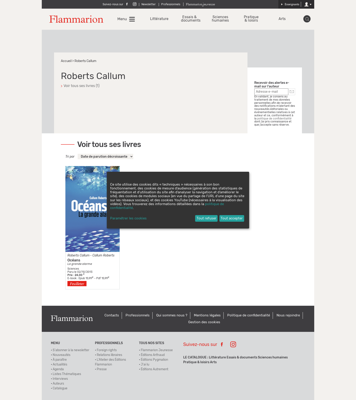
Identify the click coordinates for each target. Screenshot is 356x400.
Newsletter (148, 4)
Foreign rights (107, 350)
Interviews (60, 378)
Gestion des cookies (204, 322)
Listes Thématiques (67, 374)
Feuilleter (77, 283)
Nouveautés (61, 355)
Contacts (111, 315)
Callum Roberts (103, 255)
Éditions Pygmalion (154, 359)
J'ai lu (145, 364)
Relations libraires (109, 355)
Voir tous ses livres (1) (81, 86)
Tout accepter (232, 218)
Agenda (58, 369)
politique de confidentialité (274, 118)
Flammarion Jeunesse (157, 350)
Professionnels (170, 4)
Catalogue (60, 388)
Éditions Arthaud (153, 355)
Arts (282, 19)
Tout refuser (206, 218)
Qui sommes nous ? (171, 315)
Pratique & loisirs (251, 18)
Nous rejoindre (288, 315)
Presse (102, 369)
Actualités (60, 364)
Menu (122, 19)
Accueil (66, 61)
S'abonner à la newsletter (71, 350)
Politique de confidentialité (248, 315)
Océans (73, 260)
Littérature (158, 19)
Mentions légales (207, 315)
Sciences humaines (220, 18)
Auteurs (58, 383)
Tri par (69, 156)
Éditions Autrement (154, 369)
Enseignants (290, 4)
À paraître (60, 359)
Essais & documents (189, 18)
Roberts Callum (78, 255)
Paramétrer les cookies (128, 218)
